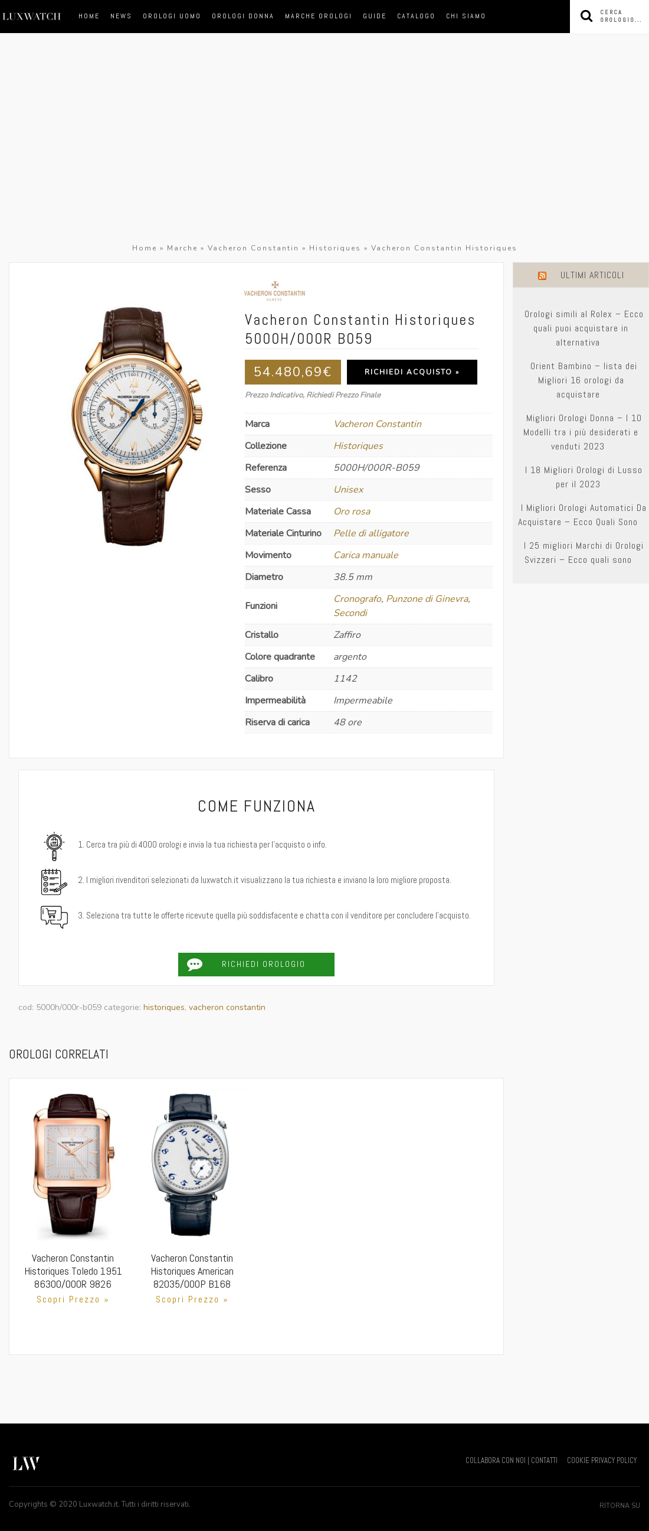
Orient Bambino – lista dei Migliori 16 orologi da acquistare (583, 380)
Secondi (350, 613)
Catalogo (416, 16)
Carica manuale (365, 555)
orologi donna (243, 16)
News (121, 16)
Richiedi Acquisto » (412, 372)
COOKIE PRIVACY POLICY (602, 1460)
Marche (182, 248)
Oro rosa (351, 511)
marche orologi (318, 16)
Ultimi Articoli (592, 275)
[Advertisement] (324, 152)
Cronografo (357, 598)
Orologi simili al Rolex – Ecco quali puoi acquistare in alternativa (584, 328)
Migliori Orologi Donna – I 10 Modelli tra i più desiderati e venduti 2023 (582, 432)
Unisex (348, 489)
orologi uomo (172, 16)
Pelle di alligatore (371, 533)
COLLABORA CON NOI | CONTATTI (512, 1460)
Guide (374, 16)
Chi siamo (466, 16)
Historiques (335, 248)
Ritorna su (619, 1505)
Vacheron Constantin (253, 248)
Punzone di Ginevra (427, 598)
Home (89, 16)
